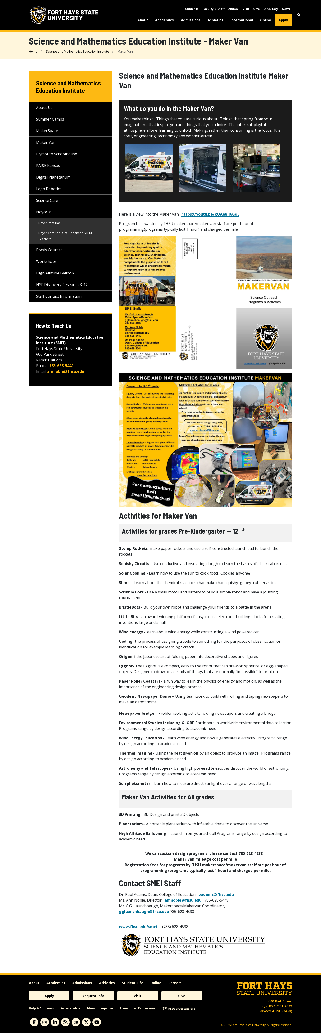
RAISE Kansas (48, 165)
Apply (283, 20)
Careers (175, 982)
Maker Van (45, 142)
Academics (164, 20)
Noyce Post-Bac (49, 223)
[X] (86, 1022)
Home (33, 51)
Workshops (46, 261)
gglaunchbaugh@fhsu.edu (144, 911)
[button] (298, 15)
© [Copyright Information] (222, 1025)
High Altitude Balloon (55, 273)
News (286, 9)
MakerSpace (47, 130)
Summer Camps (50, 119)
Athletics (215, 20)
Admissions (191, 20)
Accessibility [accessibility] (70, 1008)
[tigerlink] (76, 1022)
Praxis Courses (49, 249)
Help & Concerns (41, 1008)
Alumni (233, 9)
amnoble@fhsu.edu (183, 900)
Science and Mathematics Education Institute (77, 51)
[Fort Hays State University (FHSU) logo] (64, 15)
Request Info (93, 995)
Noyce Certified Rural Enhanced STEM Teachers (65, 236)
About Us (44, 107)
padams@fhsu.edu (216, 894)
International (241, 20)
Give (256, 9)
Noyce (41, 212)
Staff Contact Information (59, 296)
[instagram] (44, 1022)
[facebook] (34, 1022)
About (143, 20)
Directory (271, 9)
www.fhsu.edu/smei (138, 926)
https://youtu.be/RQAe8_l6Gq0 (210, 214)
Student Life (132, 982)
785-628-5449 (61, 365)
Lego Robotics (48, 188)
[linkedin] (55, 1022)
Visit (246, 9)
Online (265, 20)
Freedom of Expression (137, 1008)
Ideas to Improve (100, 1008)
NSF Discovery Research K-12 (62, 284)
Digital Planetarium (53, 177)
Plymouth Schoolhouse (56, 154)
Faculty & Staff (213, 9)
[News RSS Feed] (65, 1022)
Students (192, 9)
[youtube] (97, 1022)
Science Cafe (47, 200)
